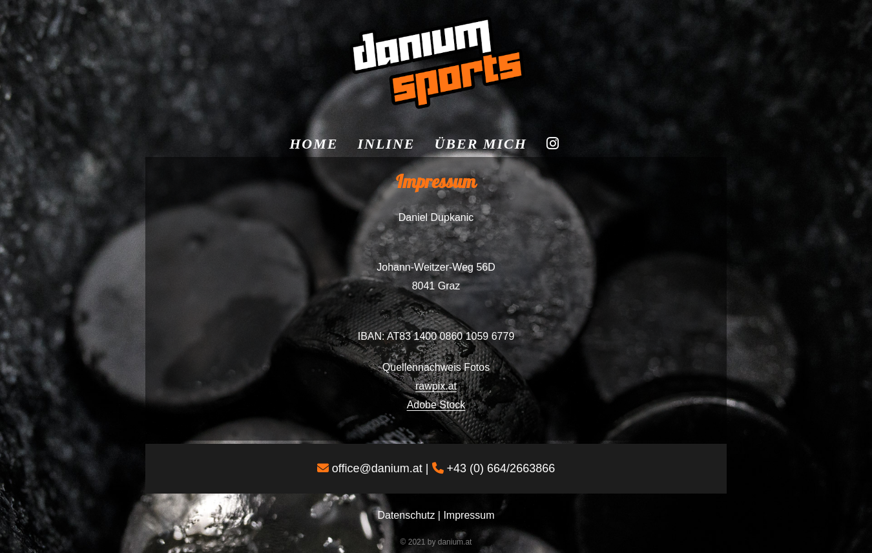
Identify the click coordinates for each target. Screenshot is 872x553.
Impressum (468, 515)
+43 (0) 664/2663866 (501, 468)
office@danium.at (377, 468)
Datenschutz (406, 515)
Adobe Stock (436, 404)
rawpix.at (436, 386)
